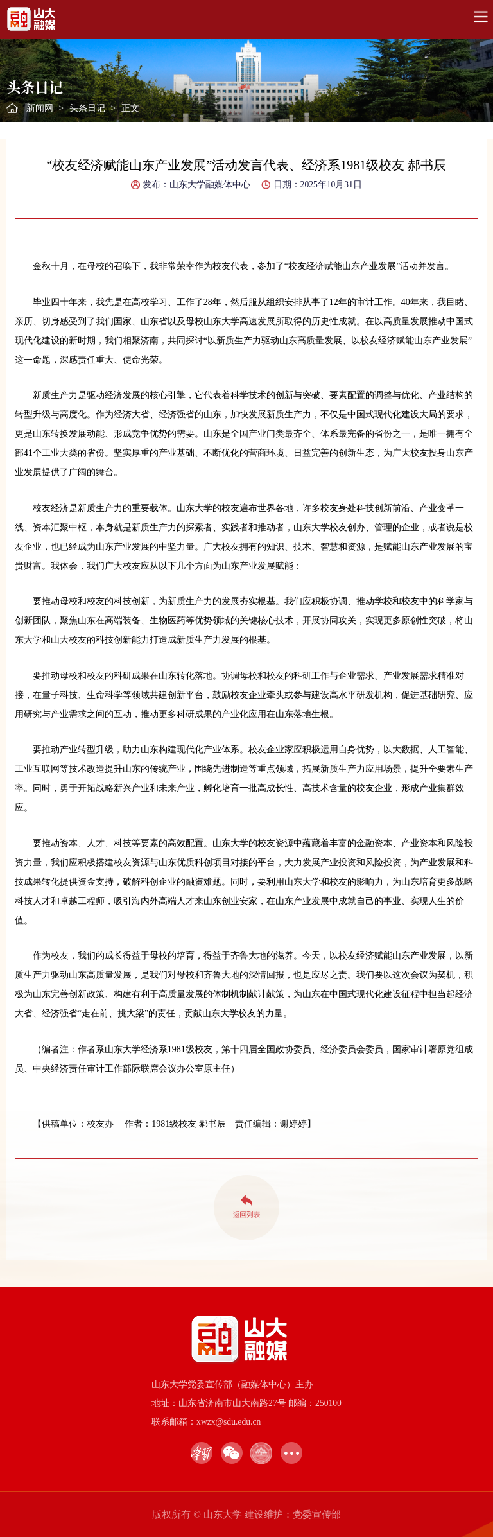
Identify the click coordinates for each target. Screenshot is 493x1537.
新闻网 (39, 108)
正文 (130, 108)
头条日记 (87, 108)
